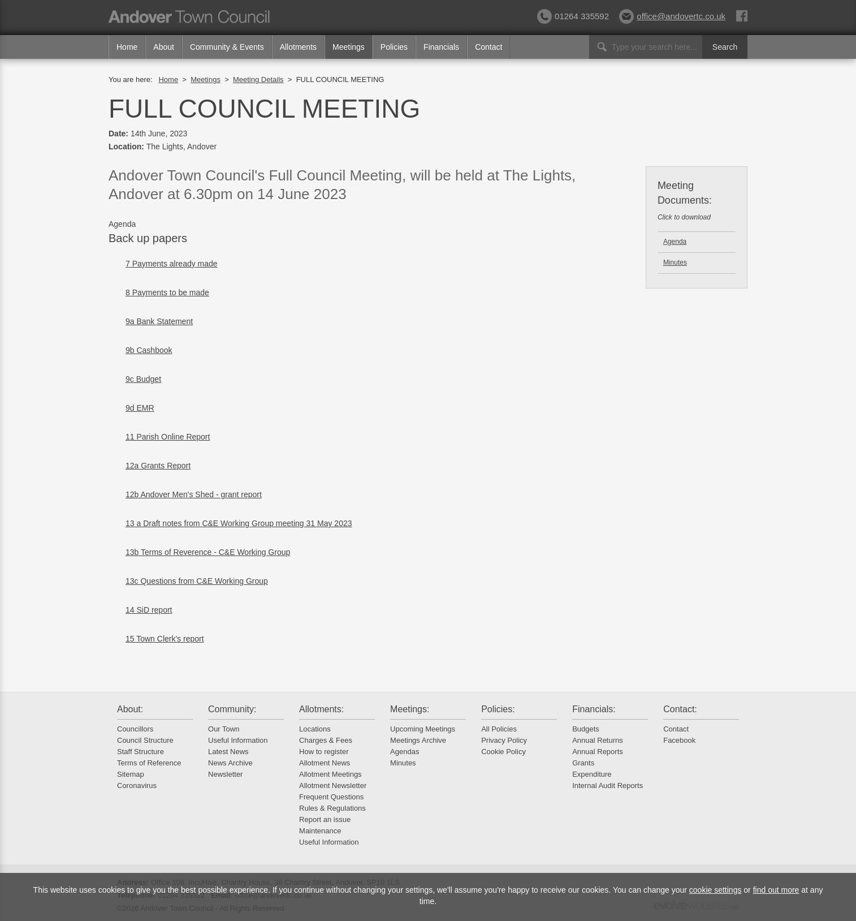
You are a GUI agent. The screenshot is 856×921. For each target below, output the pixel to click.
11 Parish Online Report (168, 436)
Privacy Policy (504, 740)
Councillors (135, 729)
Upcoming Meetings (422, 729)
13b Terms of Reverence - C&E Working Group (208, 552)
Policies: (498, 709)
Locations (315, 729)
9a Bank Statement (159, 321)
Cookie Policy (503, 751)
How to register (323, 751)
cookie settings (715, 889)
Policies (394, 46)
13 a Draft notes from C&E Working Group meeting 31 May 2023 (239, 523)
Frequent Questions (331, 797)
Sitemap (130, 774)
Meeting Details (258, 79)
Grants (583, 763)
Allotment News (324, 763)
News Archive (230, 763)
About (163, 46)
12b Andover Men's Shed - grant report (194, 494)
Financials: (593, 709)
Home (126, 46)
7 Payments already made (172, 263)
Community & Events (227, 46)
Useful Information (238, 740)
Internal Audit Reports (607, 785)
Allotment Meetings (330, 774)
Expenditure (591, 774)
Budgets (585, 729)
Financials (441, 46)
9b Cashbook (149, 350)
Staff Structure (140, 751)
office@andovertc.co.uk (672, 16)
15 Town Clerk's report (165, 638)
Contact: (680, 709)
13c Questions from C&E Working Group (197, 581)
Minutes (675, 262)
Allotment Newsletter (332, 785)
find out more (776, 889)
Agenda (674, 242)
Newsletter (225, 774)
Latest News (228, 751)
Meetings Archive (418, 740)
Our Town (223, 729)
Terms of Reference (149, 763)
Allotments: (321, 709)
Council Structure (145, 740)
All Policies (499, 729)
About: (130, 709)
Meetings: (409, 709)
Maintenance (320, 831)
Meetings (348, 46)
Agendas (404, 751)
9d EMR (140, 407)
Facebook (679, 740)
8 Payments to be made (167, 292)
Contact (488, 46)
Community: (232, 709)
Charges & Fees (325, 740)
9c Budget (143, 379)
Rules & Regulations (332, 808)
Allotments (298, 46)
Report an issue (325, 819)
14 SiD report (149, 609)
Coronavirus (137, 785)
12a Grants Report (158, 465)
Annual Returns (597, 740)
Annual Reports (597, 751)
